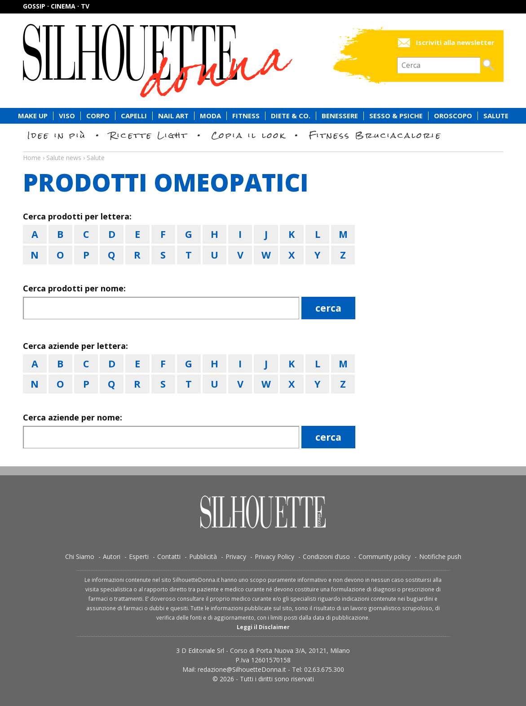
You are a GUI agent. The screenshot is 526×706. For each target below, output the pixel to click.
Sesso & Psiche (396, 116)
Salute (495, 116)
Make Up (33, 116)
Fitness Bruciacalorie (375, 135)
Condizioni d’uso (326, 556)
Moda (210, 116)
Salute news (263, 149)
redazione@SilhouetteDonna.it (242, 669)
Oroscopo (453, 116)
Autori (111, 556)
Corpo (98, 116)
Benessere (340, 116)
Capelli (134, 116)
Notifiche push (440, 556)
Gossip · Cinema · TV (56, 6)
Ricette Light (149, 135)
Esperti (139, 556)
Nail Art (173, 116)
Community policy (384, 556)
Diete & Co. (290, 116)
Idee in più (57, 135)
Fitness (246, 116)
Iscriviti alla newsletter (455, 42)
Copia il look (248, 135)
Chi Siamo (79, 556)
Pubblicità (203, 556)
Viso (67, 116)
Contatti (169, 556)
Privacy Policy (274, 556)
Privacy (235, 556)
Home (32, 157)
